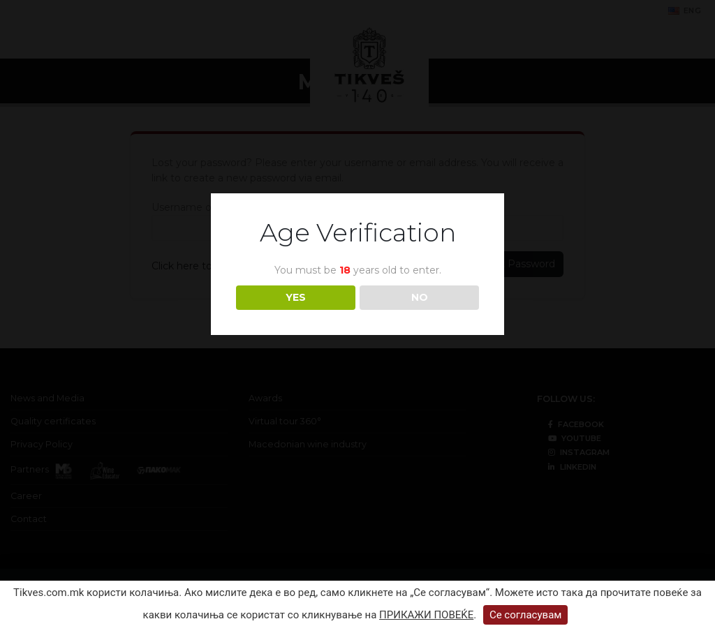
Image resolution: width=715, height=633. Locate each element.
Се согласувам (525, 615)
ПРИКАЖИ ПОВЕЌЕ (426, 615)
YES (296, 297)
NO (419, 297)
